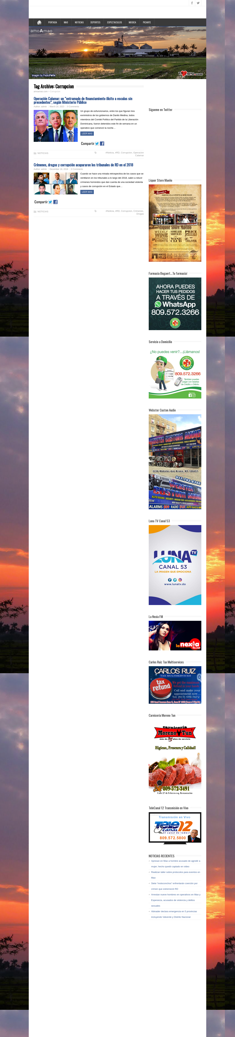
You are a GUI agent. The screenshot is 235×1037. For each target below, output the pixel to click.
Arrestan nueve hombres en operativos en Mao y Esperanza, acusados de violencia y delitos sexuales (175, 900)
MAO (66, 22)
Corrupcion (126, 152)
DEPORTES (95, 22)
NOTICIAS (79, 22)
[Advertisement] (177, 93)
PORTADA (52, 22)
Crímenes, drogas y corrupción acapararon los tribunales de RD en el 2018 (83, 164)
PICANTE (147, 22)
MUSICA (132, 22)
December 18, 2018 (59, 169)
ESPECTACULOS (114, 22)
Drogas (140, 213)
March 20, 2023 (57, 106)
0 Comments (73, 106)
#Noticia (110, 152)
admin (44, 106)
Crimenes (138, 211)
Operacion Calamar (138, 154)
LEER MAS (87, 133)
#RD (117, 152)
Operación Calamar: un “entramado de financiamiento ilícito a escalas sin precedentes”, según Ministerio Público (83, 100)
